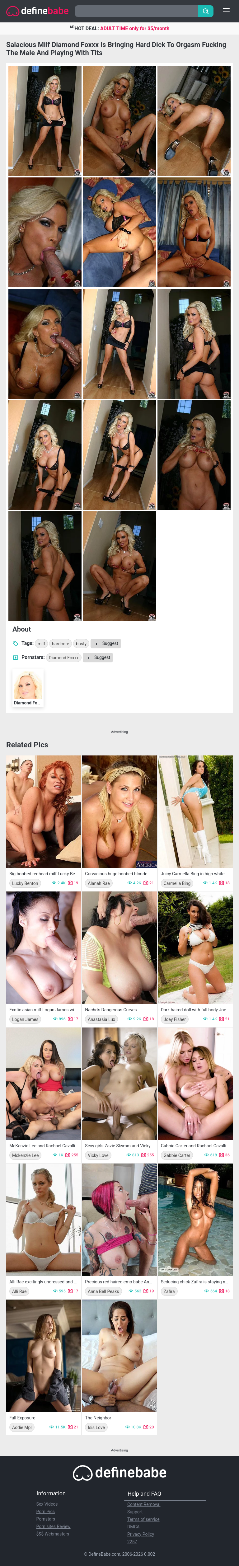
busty (81, 643)
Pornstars (45, 1519)
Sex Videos (47, 1504)
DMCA (133, 1526)
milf (41, 643)
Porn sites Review (53, 1526)
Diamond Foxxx (64, 657)
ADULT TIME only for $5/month (135, 28)
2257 (132, 1541)
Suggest (105, 643)
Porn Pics (45, 1511)
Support (135, 1511)
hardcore (60, 643)
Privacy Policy (140, 1534)
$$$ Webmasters (52, 1533)
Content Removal (144, 1504)
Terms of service (143, 1519)
